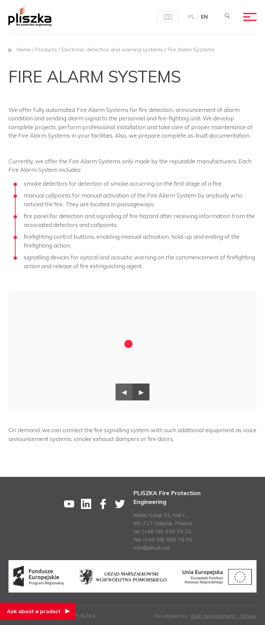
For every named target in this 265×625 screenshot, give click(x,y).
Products (46, 49)
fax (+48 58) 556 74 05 (163, 539)
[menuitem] (190, 17)
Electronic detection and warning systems (112, 49)
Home (23, 49)
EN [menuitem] (203, 17)
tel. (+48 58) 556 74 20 (162, 531)
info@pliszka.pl (151, 547)
